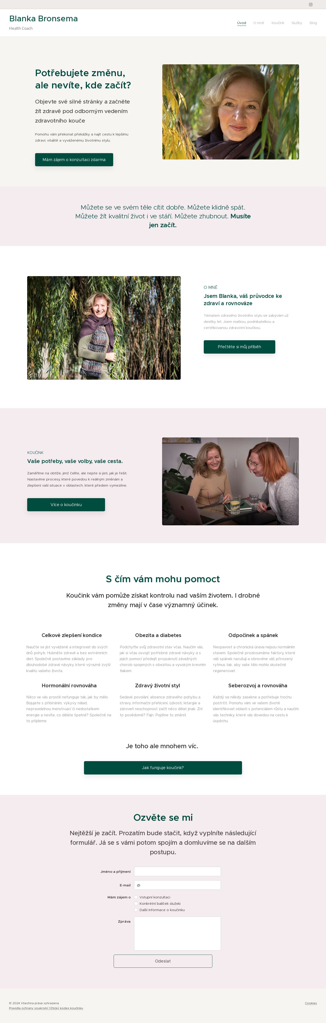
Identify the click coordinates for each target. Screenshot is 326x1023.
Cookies (311, 1003)
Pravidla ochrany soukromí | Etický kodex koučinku (46, 1008)
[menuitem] (243, 23)
